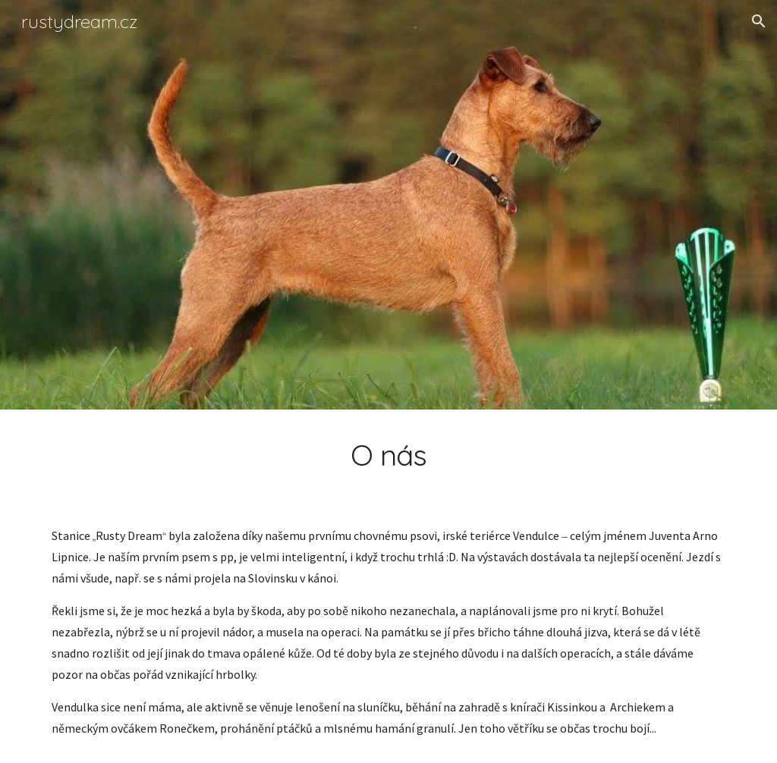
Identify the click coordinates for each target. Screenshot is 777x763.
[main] (389, 455)
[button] (759, 21)
